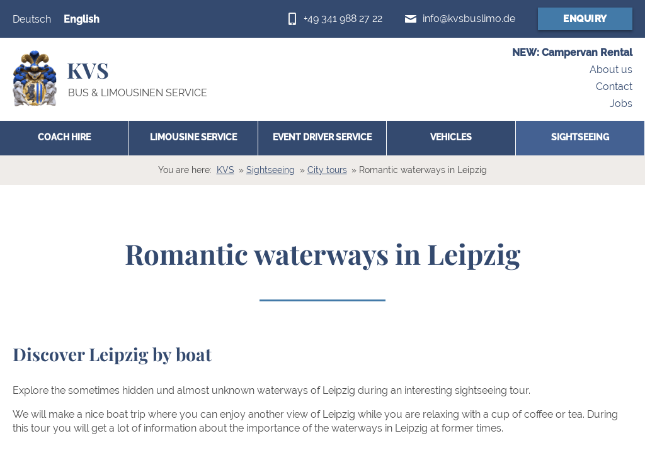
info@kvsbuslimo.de (469, 19)
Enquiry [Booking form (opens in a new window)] (585, 19)
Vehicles (451, 137)
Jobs (621, 103)
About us (611, 70)
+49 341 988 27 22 (343, 19)
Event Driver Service (322, 137)
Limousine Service (193, 137)
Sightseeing (580, 137)
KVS (225, 170)
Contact (614, 86)
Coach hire (64, 137)
